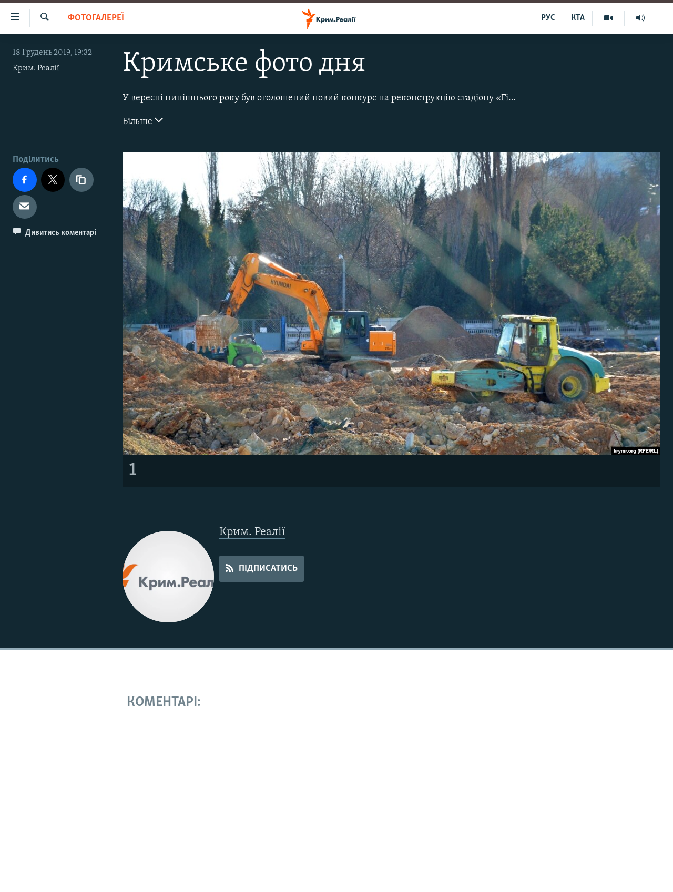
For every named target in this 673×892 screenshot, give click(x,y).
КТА (578, 18)
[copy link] (81, 180)
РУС (548, 18)
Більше (143, 120)
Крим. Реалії (36, 68)
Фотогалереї (96, 18)
